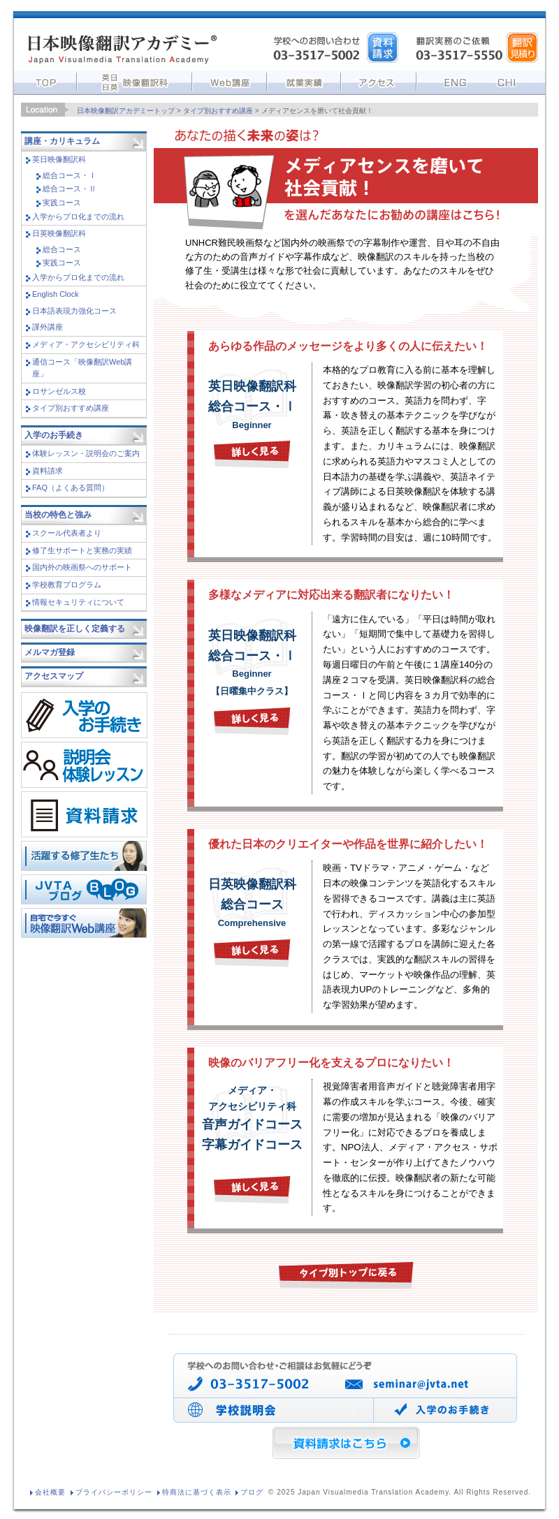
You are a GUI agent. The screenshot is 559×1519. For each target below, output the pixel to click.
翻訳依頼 (522, 47)
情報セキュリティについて (78, 602)
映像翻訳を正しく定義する (74, 628)
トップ (45, 81)
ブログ (251, 1492)
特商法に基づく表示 (196, 1492)
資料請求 (382, 47)
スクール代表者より (66, 533)
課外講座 (47, 327)
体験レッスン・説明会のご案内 (86, 453)
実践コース (62, 202)
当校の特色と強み (58, 515)
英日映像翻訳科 (59, 159)
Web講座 (229, 81)
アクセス (378, 81)
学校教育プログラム (66, 584)
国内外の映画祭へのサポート (82, 567)
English (447, 81)
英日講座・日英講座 (134, 81)
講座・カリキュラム (62, 141)
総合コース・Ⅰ (69, 175)
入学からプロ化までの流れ (78, 216)
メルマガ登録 (49, 652)
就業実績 (304, 81)
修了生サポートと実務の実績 (82, 550)
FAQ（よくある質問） (70, 487)
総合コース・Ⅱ (69, 188)
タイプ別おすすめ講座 (218, 111)
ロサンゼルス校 (59, 391)
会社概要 (50, 1492)
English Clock (55, 294)
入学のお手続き (53, 435)
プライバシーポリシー (113, 1492)
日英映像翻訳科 (59, 233)
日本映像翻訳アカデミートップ (126, 111)
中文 (510, 81)
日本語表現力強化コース (74, 311)
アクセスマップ (53, 676)
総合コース (62, 249)
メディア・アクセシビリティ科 (86, 344)
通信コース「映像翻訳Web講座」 (82, 368)
